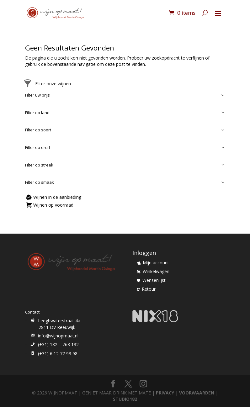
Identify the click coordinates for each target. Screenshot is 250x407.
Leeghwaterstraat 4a (54, 321)
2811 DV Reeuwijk (57, 327)
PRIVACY (165, 393)
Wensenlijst (151, 280)
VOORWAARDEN (196, 393)
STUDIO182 (125, 399)
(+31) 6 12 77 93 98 (53, 354)
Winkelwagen (153, 271)
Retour (146, 289)
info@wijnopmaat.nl (53, 336)
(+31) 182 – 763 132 (54, 344)
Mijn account (153, 263)
